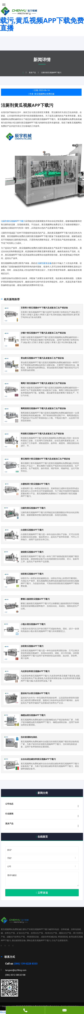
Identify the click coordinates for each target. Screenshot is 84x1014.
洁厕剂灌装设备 (44, 263)
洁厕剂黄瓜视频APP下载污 (27, 105)
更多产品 (32, 72)
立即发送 (42, 892)
